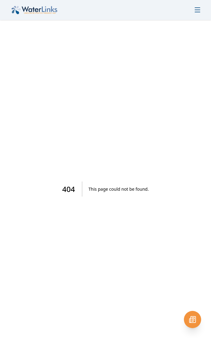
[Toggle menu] (197, 10)
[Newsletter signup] (192, 319)
